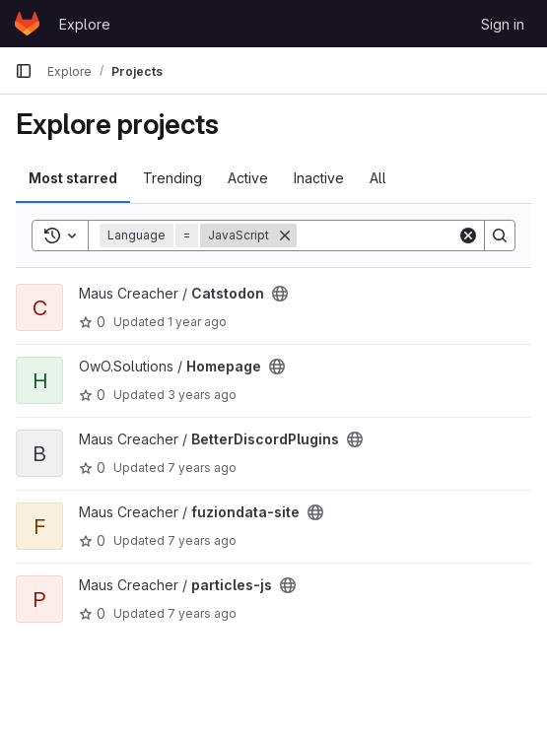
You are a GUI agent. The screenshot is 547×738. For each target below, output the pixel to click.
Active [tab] (248, 177)
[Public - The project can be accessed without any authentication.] (280, 294)
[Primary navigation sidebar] (23, 71)
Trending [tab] (172, 177)
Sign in (502, 24)
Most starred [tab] (73, 177)
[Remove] (285, 235)
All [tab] (378, 177)
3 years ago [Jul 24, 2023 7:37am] (202, 394)
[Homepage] (27, 23)
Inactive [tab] (319, 177)
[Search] (419, 235)
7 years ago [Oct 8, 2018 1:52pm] (202, 467)
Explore (84, 24)
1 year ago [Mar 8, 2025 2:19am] (197, 321)
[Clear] (468, 235)
